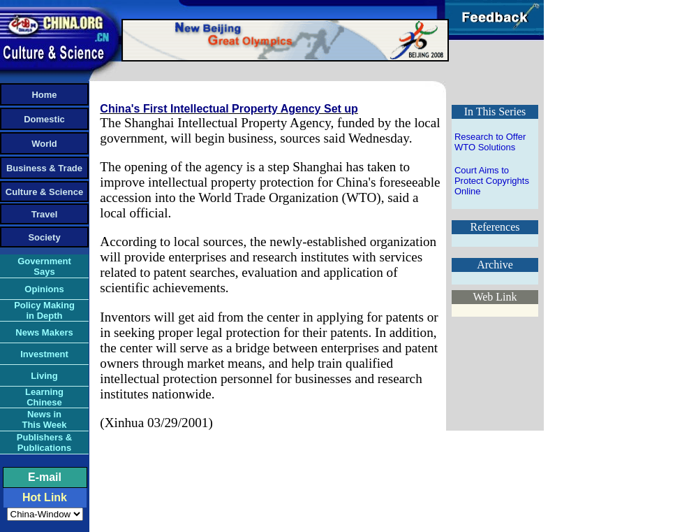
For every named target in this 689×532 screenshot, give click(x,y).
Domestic (44, 119)
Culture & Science (44, 192)
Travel (44, 214)
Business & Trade (44, 168)
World (44, 143)
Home (44, 94)
